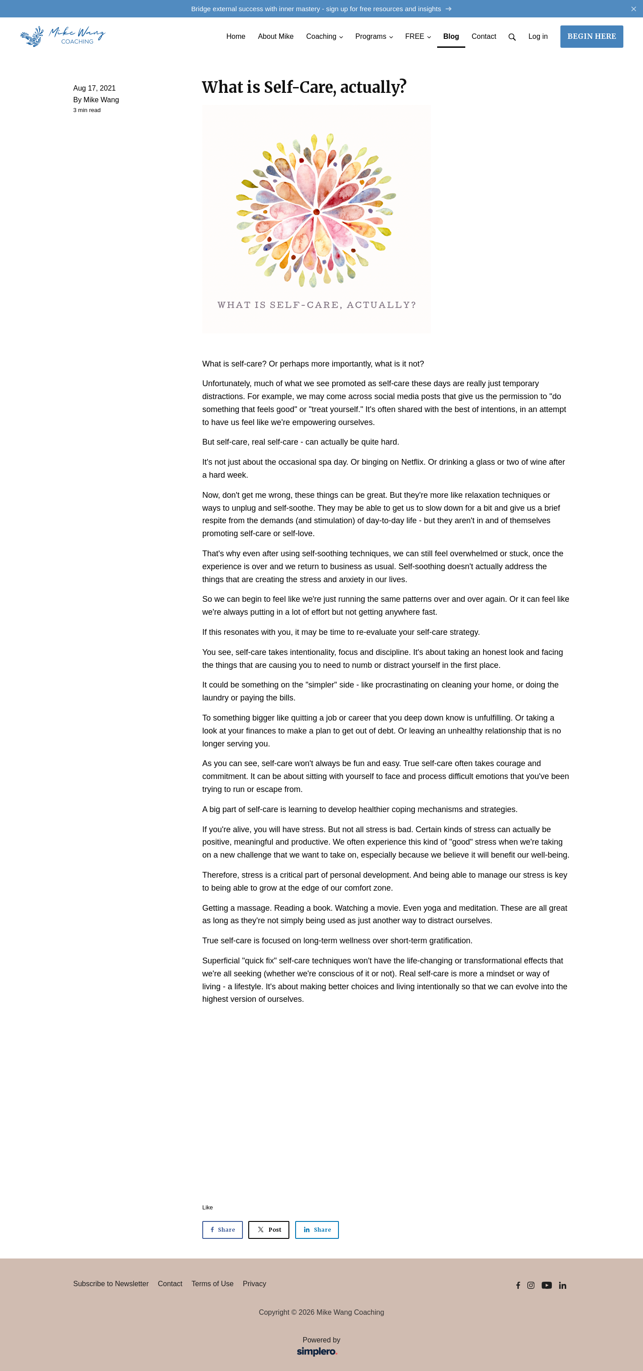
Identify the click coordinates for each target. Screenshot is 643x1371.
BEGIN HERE (592, 36)
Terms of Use (213, 1284)
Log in (538, 36)
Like (207, 1207)
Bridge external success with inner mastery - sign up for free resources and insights (321, 9)
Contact (170, 1284)
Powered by (209, 1347)
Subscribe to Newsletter (111, 1284)
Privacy (254, 1284)
